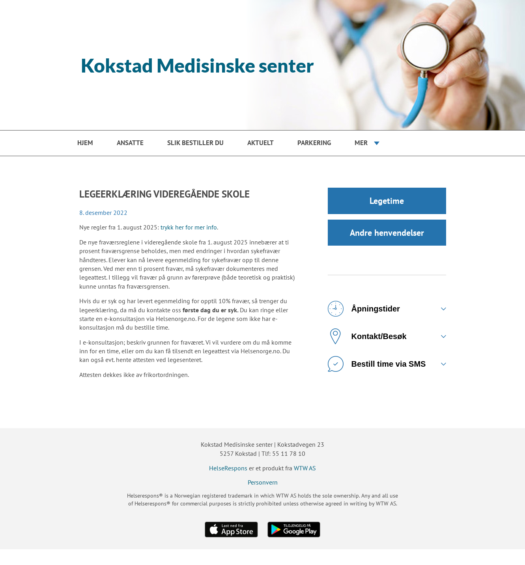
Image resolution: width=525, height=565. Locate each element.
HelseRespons (228, 468)
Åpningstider (364, 310)
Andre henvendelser (387, 233)
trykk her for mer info (189, 227)
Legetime (387, 201)
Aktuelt (260, 142)
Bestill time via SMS (377, 365)
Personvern (263, 482)
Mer (361, 142)
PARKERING (314, 142)
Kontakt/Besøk (367, 337)
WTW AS (305, 468)
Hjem (85, 142)
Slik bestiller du (195, 142)
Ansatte (130, 142)
